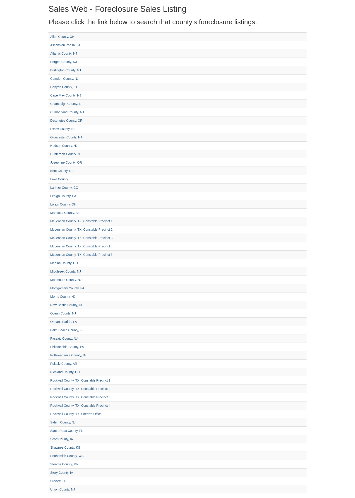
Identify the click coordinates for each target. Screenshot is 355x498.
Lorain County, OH (63, 204)
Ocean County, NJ (63, 313)
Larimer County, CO (64, 187)
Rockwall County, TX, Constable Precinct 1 (80, 380)
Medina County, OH (64, 263)
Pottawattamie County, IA (68, 355)
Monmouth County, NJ (66, 280)
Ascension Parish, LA (65, 45)
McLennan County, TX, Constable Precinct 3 (81, 238)
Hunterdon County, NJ (65, 154)
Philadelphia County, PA (67, 347)
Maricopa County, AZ (65, 213)
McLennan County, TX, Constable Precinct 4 (81, 246)
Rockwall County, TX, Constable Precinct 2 (80, 389)
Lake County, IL (61, 179)
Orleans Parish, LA (63, 322)
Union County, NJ (62, 489)
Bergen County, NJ (63, 62)
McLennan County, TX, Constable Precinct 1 (81, 221)
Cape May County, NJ (65, 95)
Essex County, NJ (62, 129)
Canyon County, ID (63, 87)
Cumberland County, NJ (67, 112)
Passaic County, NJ (64, 338)
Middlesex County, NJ (65, 271)
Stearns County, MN (64, 464)
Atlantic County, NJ (63, 53)
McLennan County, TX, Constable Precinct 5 (81, 254)
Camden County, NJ (64, 78)
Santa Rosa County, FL (66, 431)
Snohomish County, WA (67, 456)
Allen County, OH (62, 37)
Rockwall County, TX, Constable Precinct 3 (80, 397)
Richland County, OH (65, 372)
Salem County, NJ (63, 422)
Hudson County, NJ (63, 145)
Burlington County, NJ (65, 70)
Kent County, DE (62, 171)
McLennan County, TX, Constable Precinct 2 (81, 229)
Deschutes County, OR (66, 120)
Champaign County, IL (66, 104)
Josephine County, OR (66, 162)
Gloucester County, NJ (66, 137)
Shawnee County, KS (65, 447)
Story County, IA (61, 472)
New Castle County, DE (66, 305)
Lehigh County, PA (63, 196)
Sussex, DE (58, 481)
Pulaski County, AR (63, 363)
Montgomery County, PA (67, 288)
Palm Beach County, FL (67, 330)
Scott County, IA (61, 439)
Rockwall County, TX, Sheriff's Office (76, 414)
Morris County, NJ (62, 296)
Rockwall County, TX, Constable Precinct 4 (80, 405)
